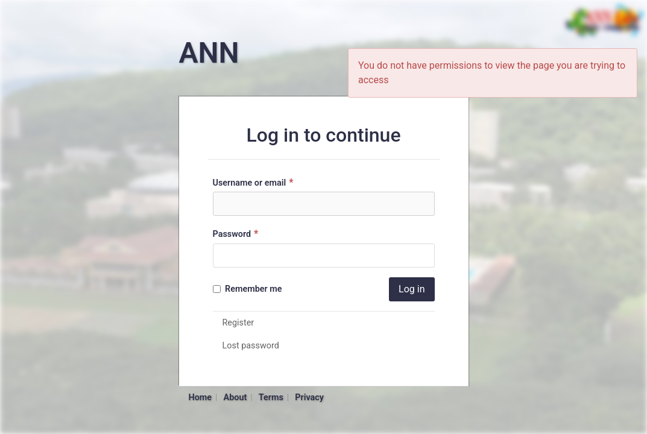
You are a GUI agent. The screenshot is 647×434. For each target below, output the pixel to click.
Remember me (247, 289)
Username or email (255, 182)
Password (237, 233)
